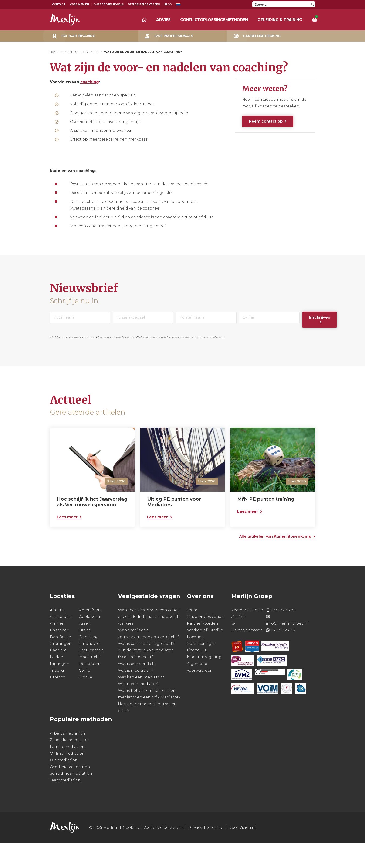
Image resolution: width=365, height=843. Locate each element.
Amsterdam (61, 616)
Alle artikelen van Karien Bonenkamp (275, 536)
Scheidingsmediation (71, 773)
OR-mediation (64, 760)
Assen (85, 623)
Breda (85, 630)
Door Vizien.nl (242, 827)
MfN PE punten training (265, 499)
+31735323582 (283, 630)
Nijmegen (59, 663)
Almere (57, 610)
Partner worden (202, 623)
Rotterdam (90, 663)
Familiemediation (67, 746)
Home (54, 52)
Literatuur (196, 650)
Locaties (195, 637)
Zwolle (85, 677)
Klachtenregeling (204, 657)
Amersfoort (90, 610)
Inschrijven (319, 317)
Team (192, 610)
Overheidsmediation (70, 767)
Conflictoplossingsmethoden (214, 19)
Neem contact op (265, 121)
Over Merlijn (79, 4)
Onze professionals (205, 616)
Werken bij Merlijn (205, 630)
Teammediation (65, 780)
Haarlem (58, 650)
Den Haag (89, 637)
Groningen (61, 643)
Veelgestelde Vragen (144, 4)
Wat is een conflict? (137, 663)
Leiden (56, 657)
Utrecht (57, 677)
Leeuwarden (91, 650)
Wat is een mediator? (138, 683)
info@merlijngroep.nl (287, 623)
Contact (58, 4)
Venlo (84, 670)
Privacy (195, 827)
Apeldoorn (89, 616)
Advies (163, 19)
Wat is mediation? (135, 670)
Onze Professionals (109, 4)
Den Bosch (60, 637)
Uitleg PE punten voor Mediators (174, 501)
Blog (168, 4)
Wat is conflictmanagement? (146, 643)
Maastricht (89, 657)
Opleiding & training (279, 19)
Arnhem (58, 623)
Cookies (131, 827)
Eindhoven (90, 643)
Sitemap (215, 827)
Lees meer (67, 517)
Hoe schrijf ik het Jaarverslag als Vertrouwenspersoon (92, 501)
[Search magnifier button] (312, 4)
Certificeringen (201, 643)
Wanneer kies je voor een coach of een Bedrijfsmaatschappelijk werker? (149, 617)
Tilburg (57, 670)
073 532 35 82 (283, 610)
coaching (89, 82)
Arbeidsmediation (67, 733)
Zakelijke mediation (69, 740)
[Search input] (281, 4)
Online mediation (67, 753)
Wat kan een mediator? (141, 677)
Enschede (59, 630)
